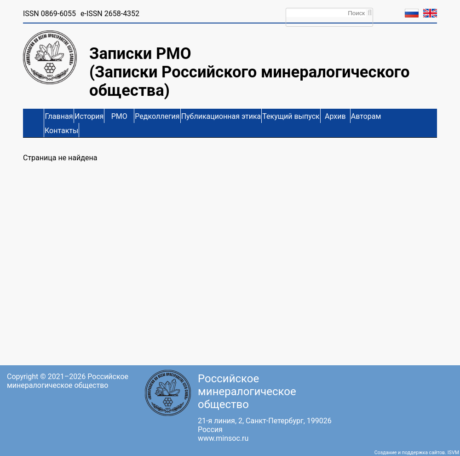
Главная (59, 116)
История (89, 116)
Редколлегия (157, 116)
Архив (335, 116)
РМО (119, 116)
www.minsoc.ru (223, 438)
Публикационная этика (221, 116)
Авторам (366, 116)
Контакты (61, 130)
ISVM (453, 453)
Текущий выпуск (290, 116)
